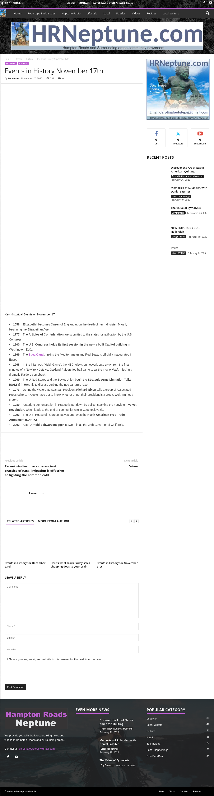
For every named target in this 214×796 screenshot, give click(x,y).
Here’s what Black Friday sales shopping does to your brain (70, 564)
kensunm (13, 78)
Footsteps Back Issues (41, 13)
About (71, 2)
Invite (174, 248)
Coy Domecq (178, 212)
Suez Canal (36, 354)
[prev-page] (131, 521)
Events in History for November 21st (117, 564)
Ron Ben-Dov (155, 756)
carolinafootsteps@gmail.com (37, 748)
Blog (161, 791)
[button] (207, 13)
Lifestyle (92, 13)
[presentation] (33, 673)
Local (106, 13)
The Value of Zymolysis (186, 208)
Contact (84, 2)
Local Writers (171, 13)
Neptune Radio (71, 13)
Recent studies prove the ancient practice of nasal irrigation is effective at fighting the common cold (34, 470)
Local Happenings (181, 196)
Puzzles (121, 13)
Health (151, 737)
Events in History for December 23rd (25, 564)
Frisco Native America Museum (187, 176)
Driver (133, 466)
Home (18, 13)
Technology (153, 743)
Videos (136, 13)
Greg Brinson (178, 236)
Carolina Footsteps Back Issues (113, 2)
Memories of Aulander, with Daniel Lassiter (189, 189)
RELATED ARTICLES (20, 521)
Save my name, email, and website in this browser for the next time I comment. (56, 659)
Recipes (151, 13)
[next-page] (136, 521)
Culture (29, 58)
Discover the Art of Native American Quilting (188, 169)
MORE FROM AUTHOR (53, 521)
